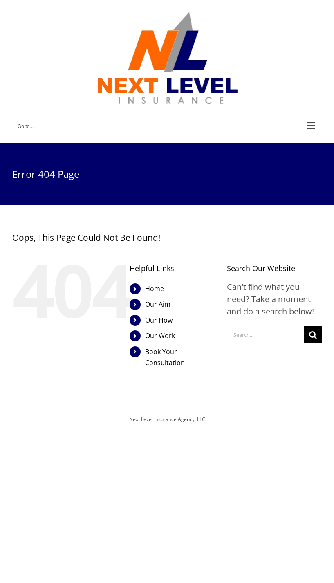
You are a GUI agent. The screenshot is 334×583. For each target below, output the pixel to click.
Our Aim (157, 304)
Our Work (160, 335)
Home (154, 288)
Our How (159, 320)
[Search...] (265, 334)
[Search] (313, 334)
